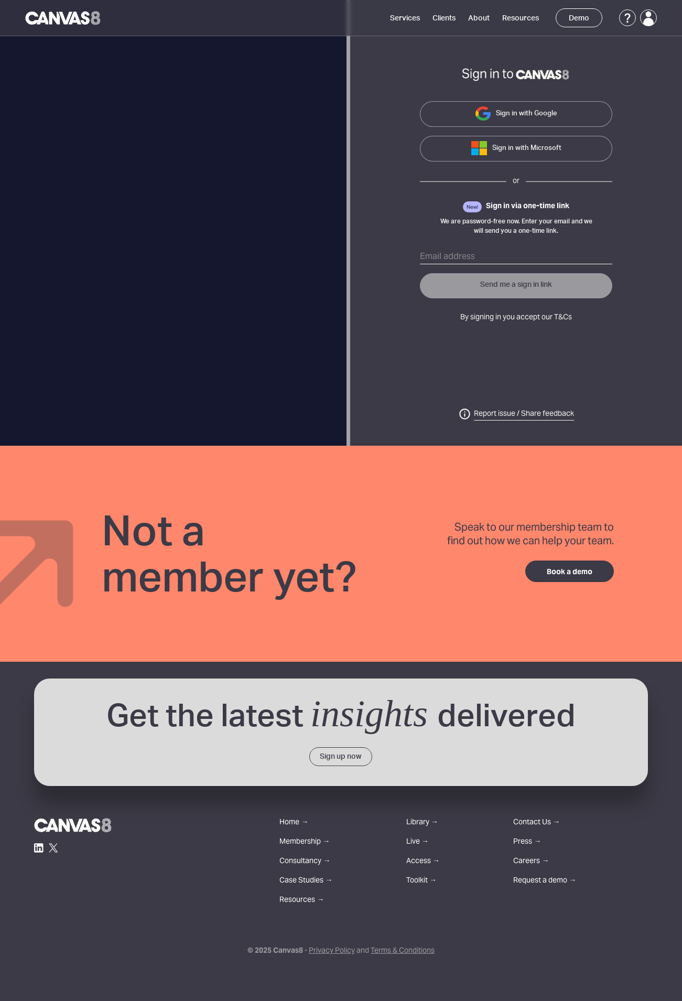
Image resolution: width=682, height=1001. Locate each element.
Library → (422, 822)
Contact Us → (536, 822)
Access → (423, 861)
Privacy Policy (332, 951)
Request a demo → (544, 881)
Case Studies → (305, 881)
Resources (520, 18)
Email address (447, 257)
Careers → (531, 861)
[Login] (648, 17)
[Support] (627, 17)
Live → (417, 842)
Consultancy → (304, 861)
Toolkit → (421, 881)
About (479, 18)
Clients (444, 18)
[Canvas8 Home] (63, 17)
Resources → (301, 900)
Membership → (304, 842)
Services (405, 18)
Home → (293, 822)
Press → (527, 842)
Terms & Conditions (403, 951)
